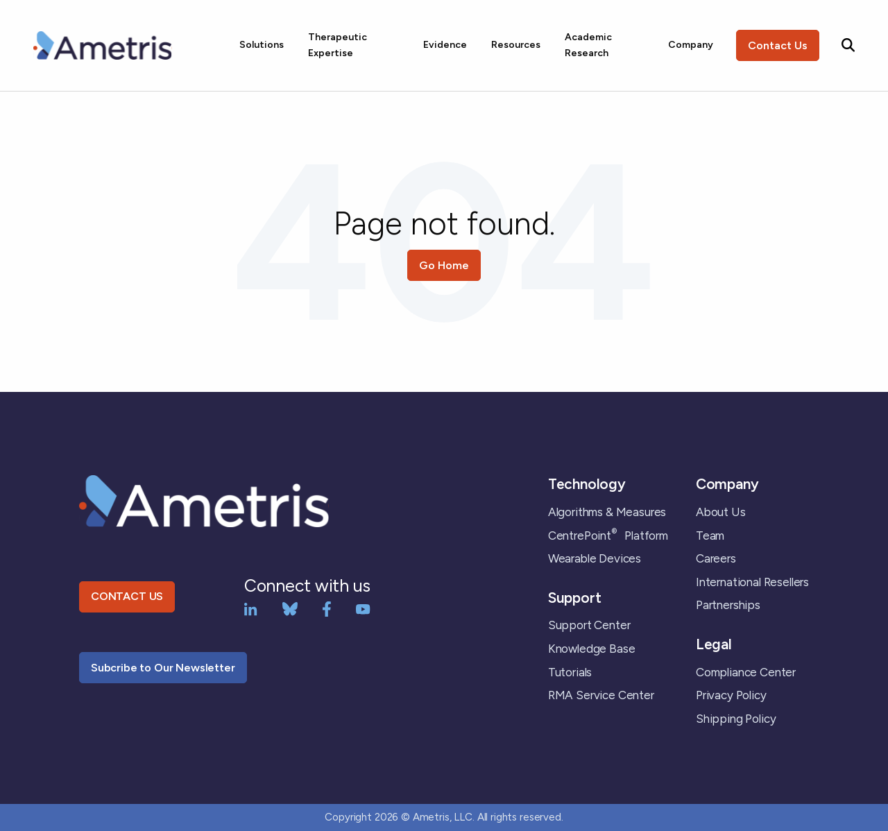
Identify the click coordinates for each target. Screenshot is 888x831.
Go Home (444, 265)
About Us (721, 512)
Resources (515, 45)
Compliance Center (746, 672)
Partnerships (728, 605)
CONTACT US (127, 596)
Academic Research (588, 44)
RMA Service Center (601, 695)
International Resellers (752, 582)
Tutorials (570, 672)
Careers (716, 558)
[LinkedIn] (250, 608)
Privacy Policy (731, 695)
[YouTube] (363, 608)
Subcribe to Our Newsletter (163, 667)
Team (710, 535)
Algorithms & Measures (607, 512)
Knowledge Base (591, 649)
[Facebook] (327, 608)
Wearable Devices (594, 558)
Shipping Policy (736, 719)
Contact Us (778, 45)
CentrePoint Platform (608, 535)
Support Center (589, 625)
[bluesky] (290, 608)
